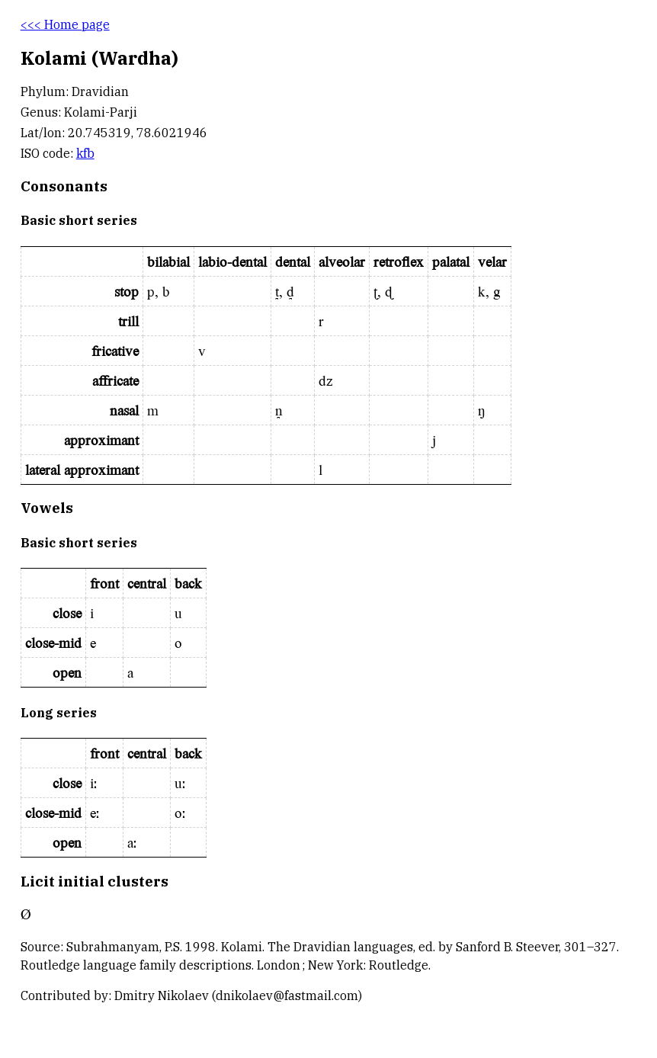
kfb (85, 153)
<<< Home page (65, 24)
